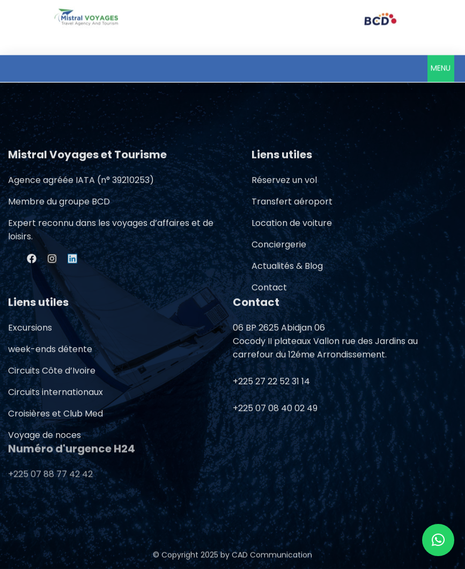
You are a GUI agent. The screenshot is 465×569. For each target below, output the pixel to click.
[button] (440, 66)
